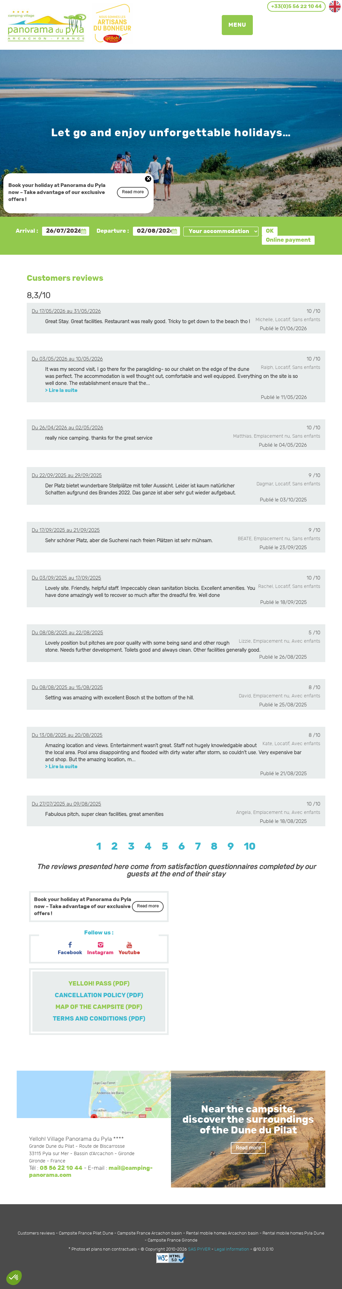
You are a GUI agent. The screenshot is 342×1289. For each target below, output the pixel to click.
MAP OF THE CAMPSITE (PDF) (98, 1007)
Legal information (231, 1249)
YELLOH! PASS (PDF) (99, 984)
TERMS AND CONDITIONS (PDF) (99, 1019)
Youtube (129, 948)
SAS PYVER (199, 1249)
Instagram (100, 948)
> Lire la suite (61, 390)
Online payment (288, 240)
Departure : (113, 231)
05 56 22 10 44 (61, 1168)
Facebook (70, 948)
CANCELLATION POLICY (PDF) (99, 996)
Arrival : (27, 231)
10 (250, 847)
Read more (133, 192)
